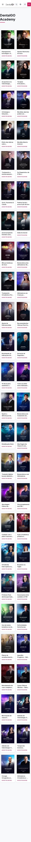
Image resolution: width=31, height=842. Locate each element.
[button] (20, 4)
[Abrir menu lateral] (2, 4)
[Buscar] (16, 4)
